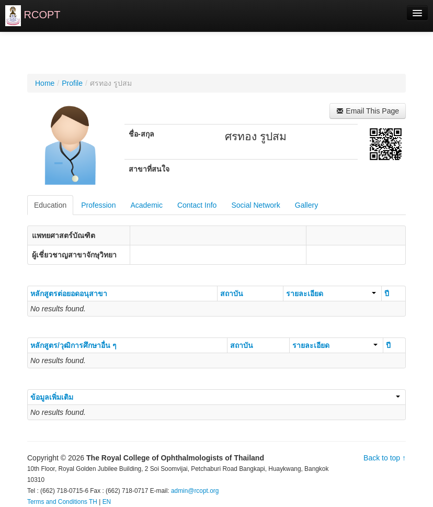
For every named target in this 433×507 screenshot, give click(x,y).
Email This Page (367, 111)
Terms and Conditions (57, 501)
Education (50, 205)
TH (93, 501)
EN (106, 501)
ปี (386, 293)
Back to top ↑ (384, 458)
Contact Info (197, 205)
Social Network (255, 205)
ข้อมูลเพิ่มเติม (215, 397)
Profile (72, 83)
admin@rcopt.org (195, 490)
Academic (146, 205)
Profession (98, 205)
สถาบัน (231, 293)
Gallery (306, 205)
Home (44, 83)
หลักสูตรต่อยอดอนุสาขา (68, 293)
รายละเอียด (331, 293)
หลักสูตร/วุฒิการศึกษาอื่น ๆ (73, 345)
